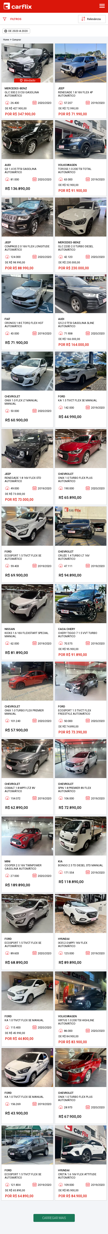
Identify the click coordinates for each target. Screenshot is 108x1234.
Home (6, 39)
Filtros (12, 19)
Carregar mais (54, 1218)
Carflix (18, 6)
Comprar (16, 39)
